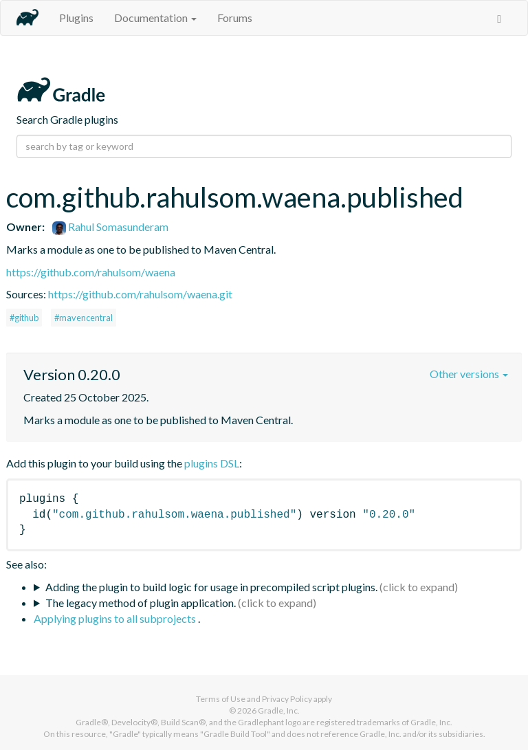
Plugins (76, 17)
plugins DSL (211, 463)
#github (24, 317)
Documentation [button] (155, 17)
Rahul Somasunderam (110, 226)
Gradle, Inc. (279, 710)
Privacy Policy (287, 699)
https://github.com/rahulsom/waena (90, 271)
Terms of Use (220, 699)
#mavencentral (83, 317)
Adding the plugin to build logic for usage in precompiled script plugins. (211, 586)
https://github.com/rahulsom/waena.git (140, 293)
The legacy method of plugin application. (140, 602)
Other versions (469, 373)
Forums (234, 17)
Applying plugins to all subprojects (116, 618)
